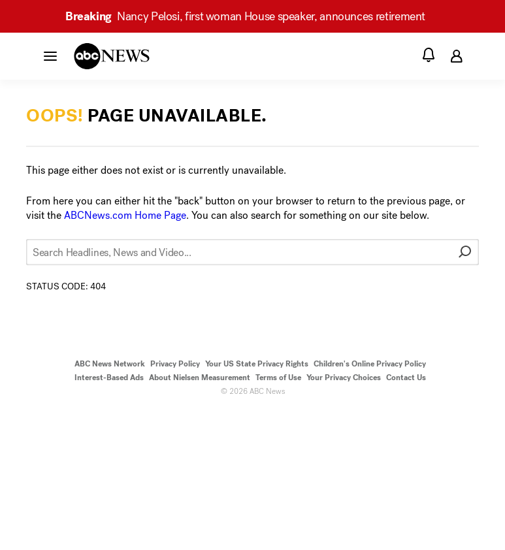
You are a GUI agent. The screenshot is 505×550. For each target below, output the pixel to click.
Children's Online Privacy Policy (370, 364)
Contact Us (406, 377)
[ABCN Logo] (112, 56)
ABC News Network (109, 364)
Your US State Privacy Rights (256, 364)
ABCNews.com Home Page (125, 215)
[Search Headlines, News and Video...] (252, 252)
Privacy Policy (175, 364)
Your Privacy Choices (343, 377)
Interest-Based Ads (109, 377)
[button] (50, 55)
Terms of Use (278, 377)
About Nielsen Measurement (199, 377)
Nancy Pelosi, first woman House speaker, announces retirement (251, 16)
